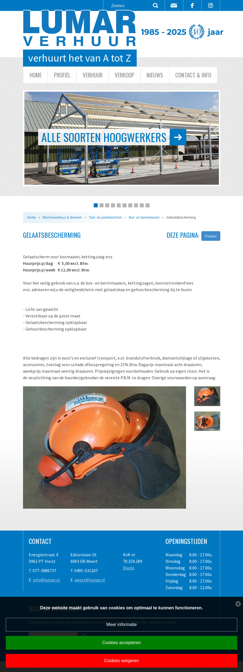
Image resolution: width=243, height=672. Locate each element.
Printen (211, 236)
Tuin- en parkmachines (105, 217)
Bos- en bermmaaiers (144, 217)
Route (129, 567)
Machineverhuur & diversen (62, 217)
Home (36, 75)
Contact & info (193, 75)
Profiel (62, 75)
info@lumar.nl (46, 580)
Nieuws (155, 75)
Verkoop (124, 75)
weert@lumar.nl (90, 580)
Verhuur (92, 75)
